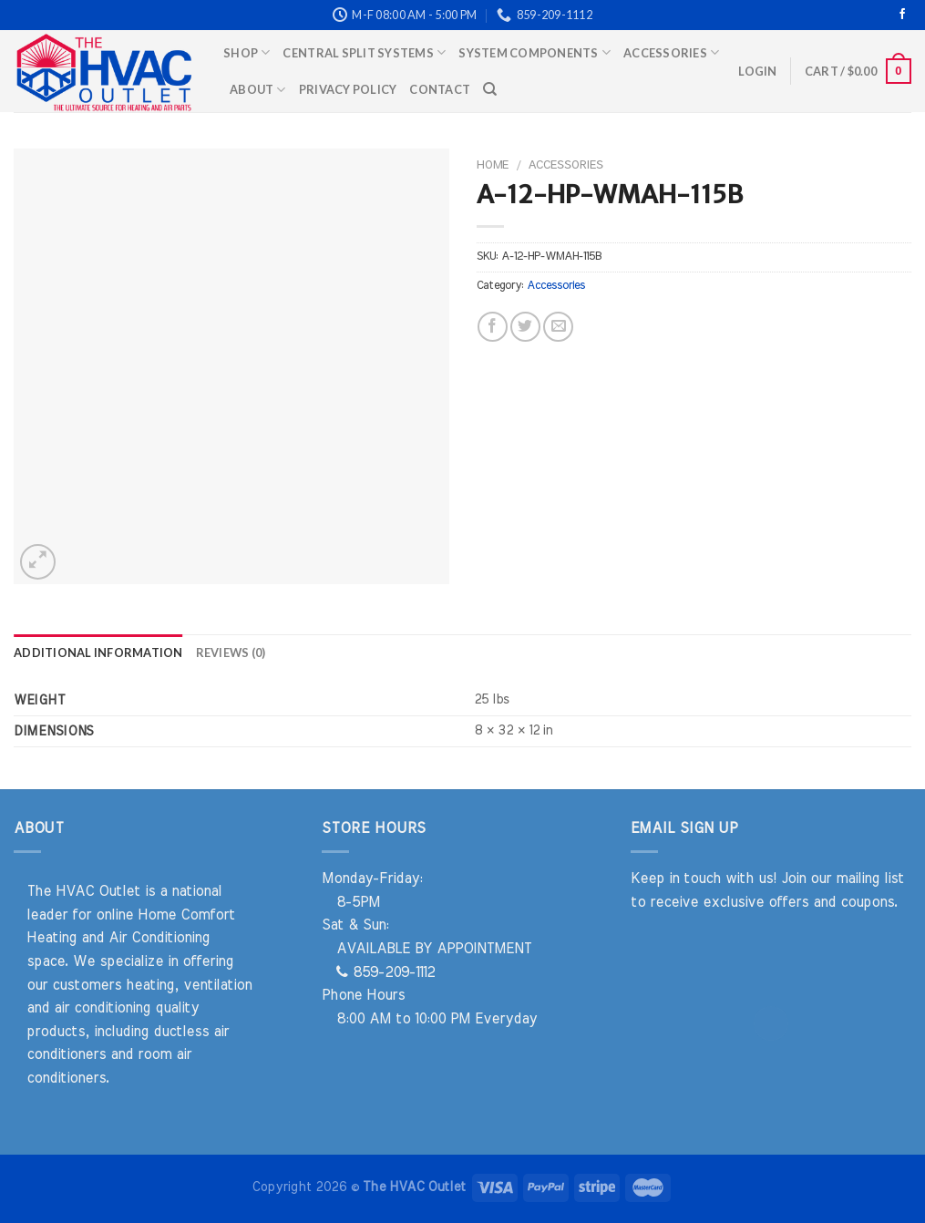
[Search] (490, 89)
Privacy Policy (348, 89)
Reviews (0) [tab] (231, 652)
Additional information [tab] (98, 652)
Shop (246, 52)
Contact (439, 89)
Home (493, 165)
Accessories (671, 52)
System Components (534, 52)
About (258, 89)
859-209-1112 (385, 972)
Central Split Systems (364, 52)
